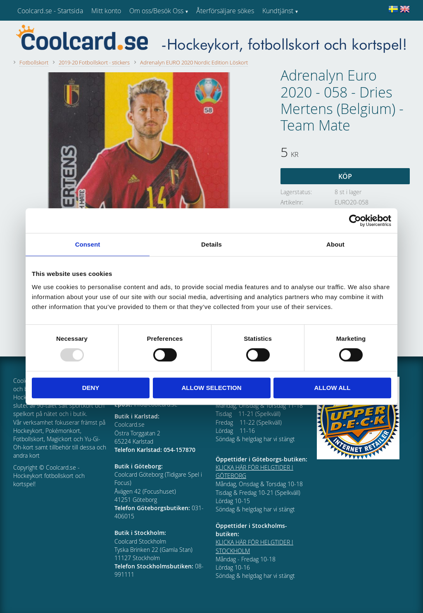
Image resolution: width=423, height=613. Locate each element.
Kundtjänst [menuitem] (277, 10)
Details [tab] (211, 244)
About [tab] (335, 244)
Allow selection (212, 387)
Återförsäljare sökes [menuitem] (225, 10)
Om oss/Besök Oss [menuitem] (156, 10)
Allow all (332, 387)
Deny (91, 387)
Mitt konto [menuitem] (106, 10)
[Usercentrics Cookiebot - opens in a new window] (355, 220)
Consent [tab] (87, 244)
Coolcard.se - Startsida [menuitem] (50, 10)
